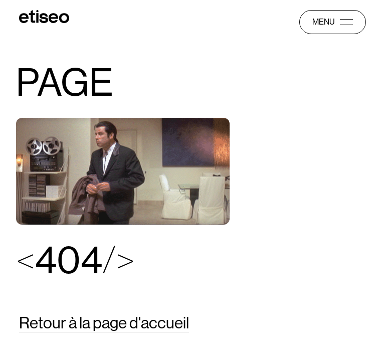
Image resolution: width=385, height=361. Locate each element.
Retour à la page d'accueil (104, 323)
